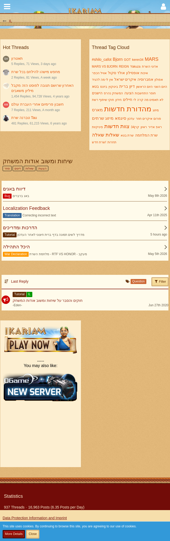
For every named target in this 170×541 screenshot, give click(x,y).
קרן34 (135, 127)
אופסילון (132, 73)
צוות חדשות (117, 126)
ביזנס (103, 87)
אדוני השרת (150, 66)
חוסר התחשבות (145, 93)
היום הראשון (144, 87)
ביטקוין (113, 87)
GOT (127, 60)
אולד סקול (116, 73)
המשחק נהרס (113, 93)
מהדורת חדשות (128, 109)
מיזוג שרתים (103, 118)
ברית (123, 86)
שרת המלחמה (146, 135)
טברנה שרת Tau (24, 118)
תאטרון (17, 58)
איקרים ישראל (125, 79)
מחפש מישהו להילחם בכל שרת (35, 72)
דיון (132, 86)
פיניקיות (97, 127)
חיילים (127, 99)
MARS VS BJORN (105, 66)
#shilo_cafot (102, 59)
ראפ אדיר (155, 127)
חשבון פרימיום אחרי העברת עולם (37, 104)
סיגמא (120, 118)
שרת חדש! (99, 142)
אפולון (158, 79)
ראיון (144, 127)
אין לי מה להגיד (102, 79)
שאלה (98, 135)
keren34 (137, 60)
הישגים (97, 93)
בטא (95, 86)
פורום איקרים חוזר (148, 119)
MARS (151, 59)
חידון (118, 100)
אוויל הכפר (99, 73)
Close (33, 534)
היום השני (160, 87)
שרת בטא (127, 135)
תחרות (111, 142)
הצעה (128, 93)
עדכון (131, 119)
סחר (7, 168)
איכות (144, 73)
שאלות (112, 135)
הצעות (42, 168)
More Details (14, 534)
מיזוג (156, 110)
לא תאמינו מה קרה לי (148, 100)
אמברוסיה (145, 79)
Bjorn (117, 59)
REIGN (124, 66)
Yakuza (135, 66)
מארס (97, 110)
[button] (7, 6)
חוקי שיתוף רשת (103, 100)
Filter (160, 281)
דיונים (17, 168)
